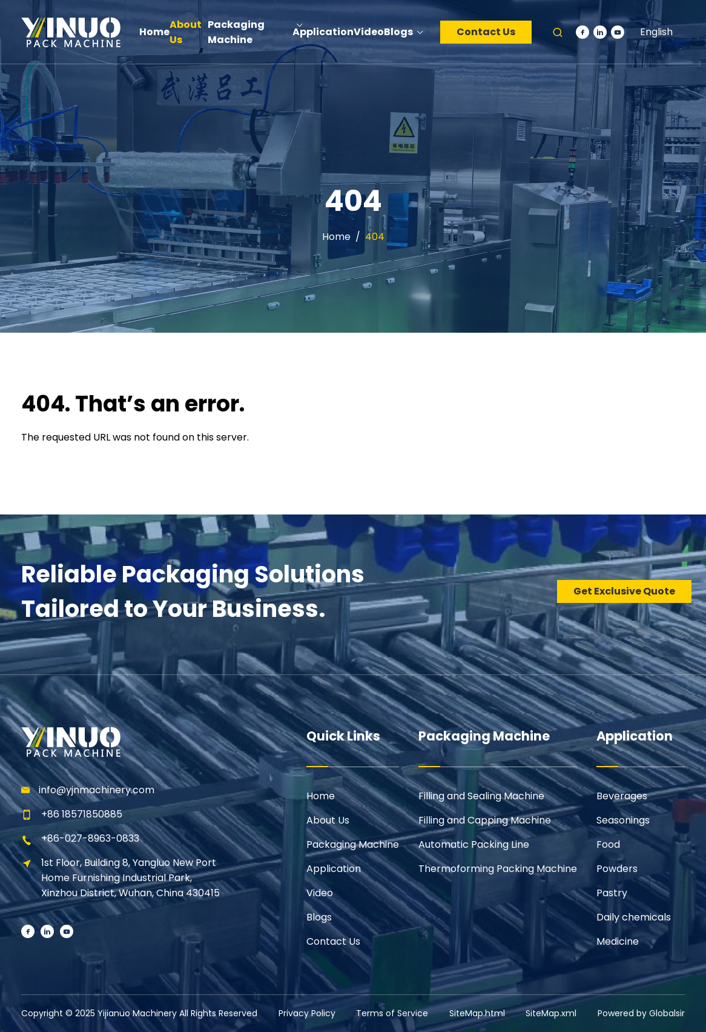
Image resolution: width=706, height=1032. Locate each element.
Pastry (611, 893)
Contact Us (486, 32)
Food (608, 844)
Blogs (319, 917)
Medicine (617, 941)
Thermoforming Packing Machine (497, 869)
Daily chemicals (633, 917)
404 (374, 237)
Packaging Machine (352, 844)
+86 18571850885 (81, 814)
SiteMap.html (477, 1013)
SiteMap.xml (551, 1013)
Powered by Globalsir (641, 1013)
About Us (327, 820)
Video (319, 893)
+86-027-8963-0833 (90, 838)
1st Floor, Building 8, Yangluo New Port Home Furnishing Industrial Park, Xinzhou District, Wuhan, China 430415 (130, 878)
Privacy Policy (307, 1013)
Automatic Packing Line (473, 844)
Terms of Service (392, 1013)
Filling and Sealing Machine (481, 796)
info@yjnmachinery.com (96, 790)
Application (333, 869)
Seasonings (623, 820)
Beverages (621, 796)
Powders (617, 869)
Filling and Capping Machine (484, 820)
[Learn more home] (70, 32)
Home (336, 237)
